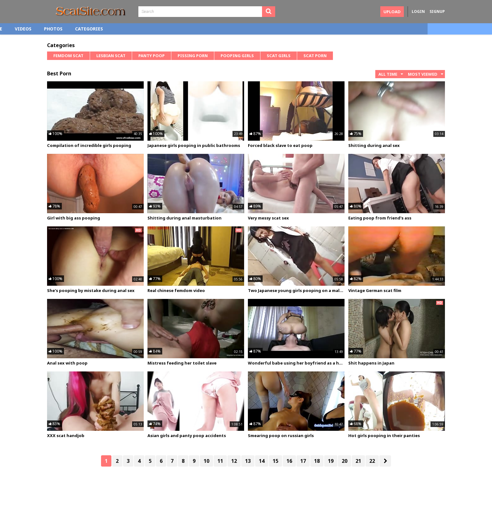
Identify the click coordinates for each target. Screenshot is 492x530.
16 (289, 460)
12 (234, 460)
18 (317, 460)
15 (275, 460)
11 (220, 460)
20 (344, 460)
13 (248, 460)
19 (331, 460)
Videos (87, 29)
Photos (117, 29)
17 (303, 460)
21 (358, 460)
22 (372, 460)
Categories (153, 29)
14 (262, 460)
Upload (392, 11)
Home (60, 29)
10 (206, 460)
